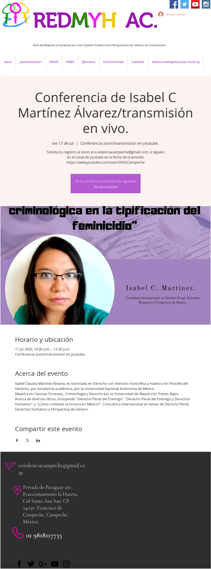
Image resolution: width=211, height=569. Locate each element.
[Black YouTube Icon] (54, 564)
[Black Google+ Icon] (42, 564)
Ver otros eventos (105, 186)
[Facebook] (19, 564)
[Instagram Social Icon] (206, 4)
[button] (54, 61)
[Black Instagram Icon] (66, 564)
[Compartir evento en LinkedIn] (38, 440)
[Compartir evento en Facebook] (17, 440)
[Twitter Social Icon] (184, 4)
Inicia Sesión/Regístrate (181, 25)
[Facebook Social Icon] (174, 4)
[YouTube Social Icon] (195, 4)
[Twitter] (31, 564)
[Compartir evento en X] (28, 440)
